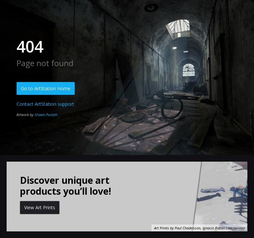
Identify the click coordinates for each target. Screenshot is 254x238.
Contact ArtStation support (45, 104)
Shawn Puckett (46, 114)
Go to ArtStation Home (45, 88)
